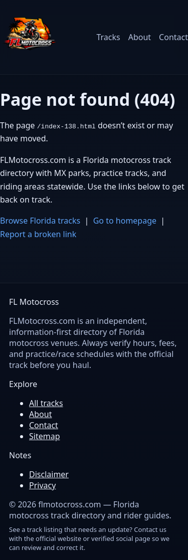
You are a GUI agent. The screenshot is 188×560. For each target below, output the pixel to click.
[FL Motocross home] (30, 37)
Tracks (108, 37)
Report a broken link (38, 234)
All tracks (46, 403)
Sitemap (44, 436)
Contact (173, 37)
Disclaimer (49, 474)
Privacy (42, 485)
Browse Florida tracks (40, 220)
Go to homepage (124, 220)
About (139, 37)
